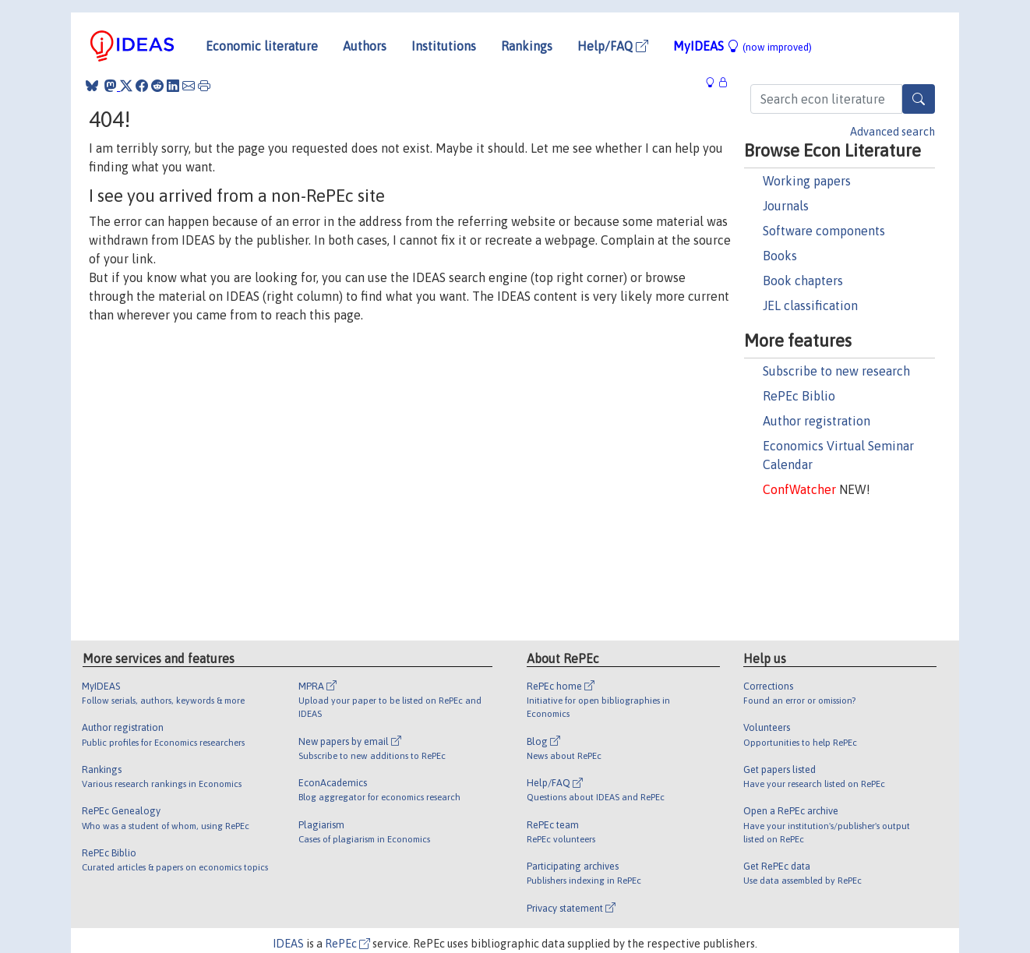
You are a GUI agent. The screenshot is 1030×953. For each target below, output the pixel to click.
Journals (786, 206)
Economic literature (262, 46)
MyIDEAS (742, 46)
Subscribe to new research (836, 371)
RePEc (347, 943)
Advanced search (892, 131)
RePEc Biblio (799, 396)
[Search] (918, 99)
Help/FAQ (612, 46)
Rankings (526, 46)
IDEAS (288, 943)
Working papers (807, 181)
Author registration (816, 421)
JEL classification (810, 305)
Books (780, 256)
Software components (824, 231)
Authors (364, 46)
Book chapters (803, 281)
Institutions (443, 46)
